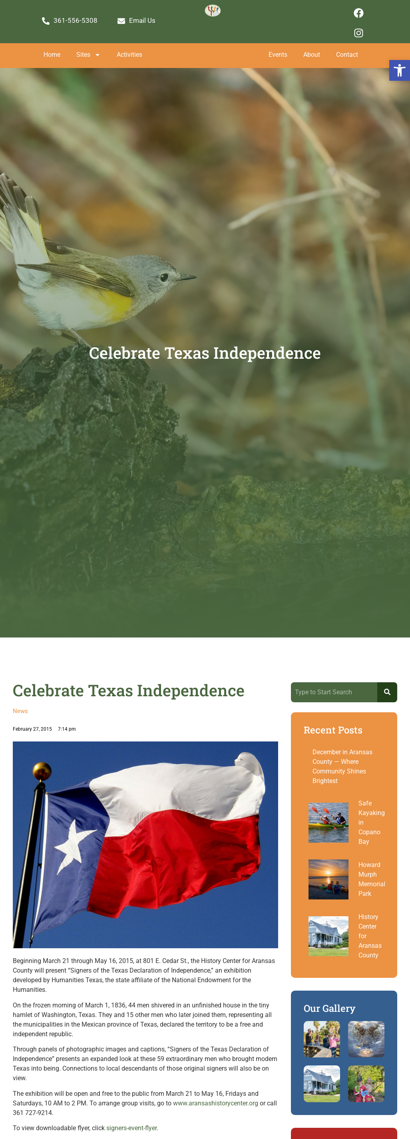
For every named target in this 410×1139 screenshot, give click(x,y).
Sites (88, 55)
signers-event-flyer (131, 1128)
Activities (129, 54)
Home (52, 54)
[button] (399, 70)
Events (278, 54)
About (311, 54)
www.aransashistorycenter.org (215, 1103)
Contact (347, 54)
